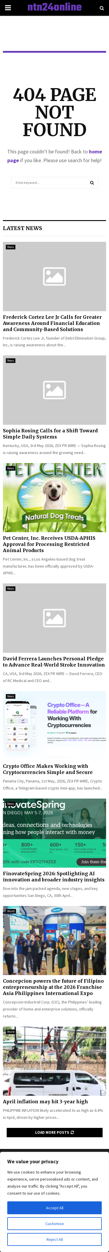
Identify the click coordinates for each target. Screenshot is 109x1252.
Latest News (22, 228)
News (10, 247)
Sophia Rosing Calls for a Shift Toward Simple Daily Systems (50, 434)
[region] (54, 1202)
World (11, 911)
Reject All (55, 1239)
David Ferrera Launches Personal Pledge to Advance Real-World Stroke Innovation (54, 662)
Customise (54, 1223)
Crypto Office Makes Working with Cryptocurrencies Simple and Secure (48, 769)
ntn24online (54, 8)
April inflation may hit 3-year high (45, 1101)
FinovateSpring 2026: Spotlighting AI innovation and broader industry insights (54, 877)
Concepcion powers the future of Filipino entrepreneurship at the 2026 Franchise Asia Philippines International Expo (53, 987)
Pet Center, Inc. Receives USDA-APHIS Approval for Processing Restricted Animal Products (49, 544)
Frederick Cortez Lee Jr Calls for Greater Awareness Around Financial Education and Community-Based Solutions (52, 323)
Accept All (54, 1207)
